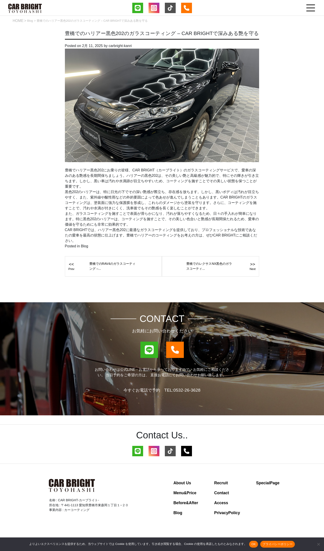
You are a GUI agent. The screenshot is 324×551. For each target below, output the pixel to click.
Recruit (221, 483)
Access (221, 503)
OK (253, 544)
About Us (182, 483)
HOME (18, 21)
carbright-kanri (120, 46)
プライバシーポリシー (278, 544)
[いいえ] (318, 544)
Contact (221, 493)
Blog (30, 20)
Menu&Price (184, 493)
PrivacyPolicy (227, 513)
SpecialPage (267, 483)
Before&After (185, 503)
